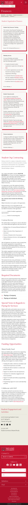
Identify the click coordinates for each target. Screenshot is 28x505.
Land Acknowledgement (14, 491)
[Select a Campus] (14, 456)
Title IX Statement (14, 494)
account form (8, 114)
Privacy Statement (14, 493)
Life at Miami (9, 15)
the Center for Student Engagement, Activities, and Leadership (13, 190)
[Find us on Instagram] (11, 465)
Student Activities (5, 6)
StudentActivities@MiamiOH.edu (10, 430)
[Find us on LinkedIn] (20, 465)
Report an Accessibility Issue (14, 496)
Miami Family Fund (8, 355)
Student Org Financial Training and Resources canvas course (13, 122)
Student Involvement (17, 15)
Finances (12, 16)
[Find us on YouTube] (14, 465)
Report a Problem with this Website (14, 499)
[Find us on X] (17, 465)
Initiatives (5, 481)
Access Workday (7, 86)
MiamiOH (3, 15)
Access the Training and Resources (11, 48)
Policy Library (14, 501)
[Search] (21, 2)
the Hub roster (19, 75)
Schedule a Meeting (7, 147)
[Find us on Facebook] (7, 465)
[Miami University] (7, 3)
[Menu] (26, 2)
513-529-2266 (4, 428)
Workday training (19, 77)
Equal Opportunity (14, 488)
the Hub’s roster (19, 81)
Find (3, 485)
